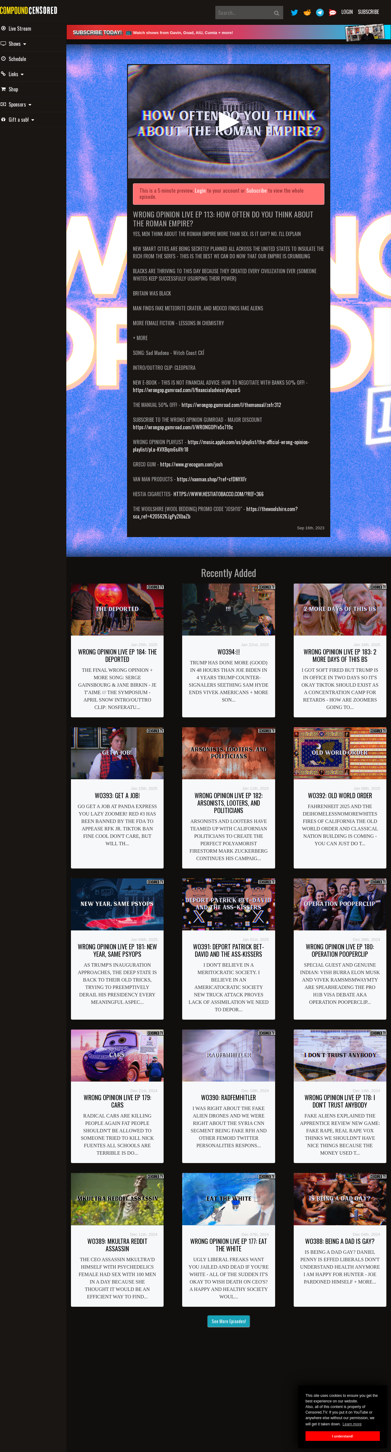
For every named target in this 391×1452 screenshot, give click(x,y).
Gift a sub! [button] (26, 119)
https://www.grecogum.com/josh (198, 461)
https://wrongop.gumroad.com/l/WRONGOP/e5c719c (190, 424)
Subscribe (368, 11)
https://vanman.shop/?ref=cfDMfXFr (219, 476)
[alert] (232, 32)
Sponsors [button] (25, 104)
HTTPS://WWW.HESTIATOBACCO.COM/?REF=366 (225, 491)
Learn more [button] (352, 1424)
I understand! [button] (342, 1436)
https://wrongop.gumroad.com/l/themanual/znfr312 (238, 401)
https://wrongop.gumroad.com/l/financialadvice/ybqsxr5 (193, 387)
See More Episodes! (233, 1317)
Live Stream (25, 28)
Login (347, 11)
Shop (18, 89)
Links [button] (21, 74)
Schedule (22, 59)
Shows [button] (22, 43)
